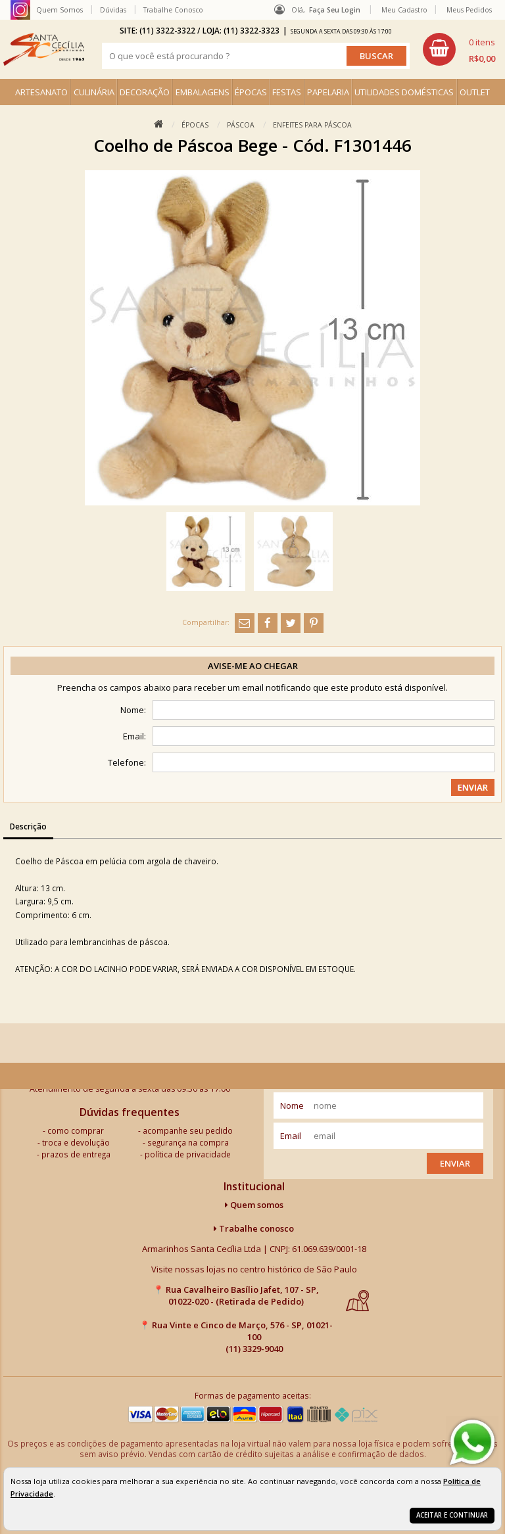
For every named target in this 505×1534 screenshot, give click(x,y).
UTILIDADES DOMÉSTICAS (404, 92)
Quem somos (254, 1205)
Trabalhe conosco (254, 1228)
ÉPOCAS (251, 92)
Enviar (455, 1163)
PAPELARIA (328, 92)
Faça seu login (334, 9)
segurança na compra (188, 1142)
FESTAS (286, 92)
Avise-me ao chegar (253, 666)
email (290, 1136)
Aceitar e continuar (452, 1515)
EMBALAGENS (202, 92)
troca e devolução (76, 1142)
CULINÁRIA (94, 92)
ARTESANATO (41, 92)
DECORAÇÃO (145, 92)
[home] (43, 49)
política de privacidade (188, 1154)
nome (292, 1105)
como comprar (75, 1130)
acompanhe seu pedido (188, 1130)
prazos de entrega (75, 1154)
